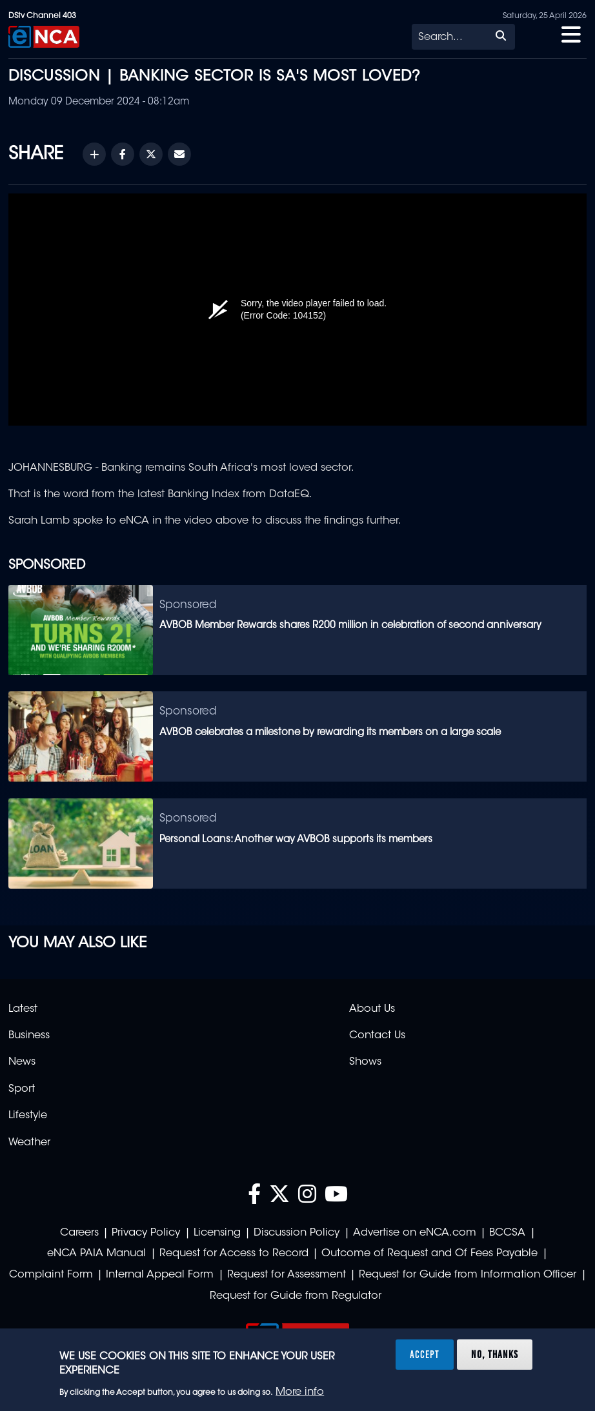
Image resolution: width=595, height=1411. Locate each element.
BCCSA (507, 1233)
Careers (79, 1233)
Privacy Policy (146, 1233)
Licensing (217, 1233)
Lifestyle (27, 1115)
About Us (372, 1009)
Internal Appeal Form (160, 1275)
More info (300, 1392)
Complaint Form (51, 1275)
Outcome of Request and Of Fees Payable (429, 1253)
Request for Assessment (286, 1275)
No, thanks (494, 1354)
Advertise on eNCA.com (414, 1233)
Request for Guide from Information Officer (467, 1275)
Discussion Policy (296, 1233)
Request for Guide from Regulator (295, 1296)
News (21, 1062)
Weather (29, 1143)
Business (29, 1036)
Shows (365, 1062)
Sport (21, 1089)
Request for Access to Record (233, 1253)
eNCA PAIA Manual (96, 1253)
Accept (424, 1354)
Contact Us (377, 1036)
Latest (22, 1009)
